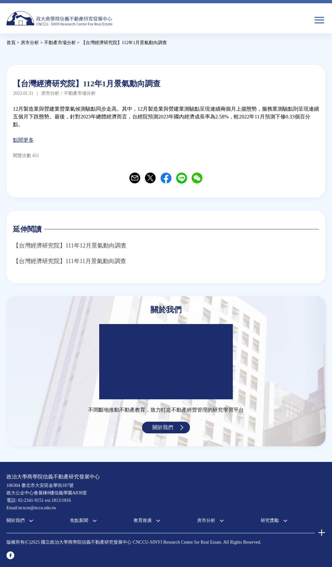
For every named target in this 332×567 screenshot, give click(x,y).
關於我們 (162, 427)
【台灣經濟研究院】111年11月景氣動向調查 (69, 261)
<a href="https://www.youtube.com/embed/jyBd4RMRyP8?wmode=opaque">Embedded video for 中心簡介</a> (166, 361)
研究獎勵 (270, 520)
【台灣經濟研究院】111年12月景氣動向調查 (69, 245)
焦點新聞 (79, 520)
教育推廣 (143, 520)
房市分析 (206, 520)
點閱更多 (23, 140)
